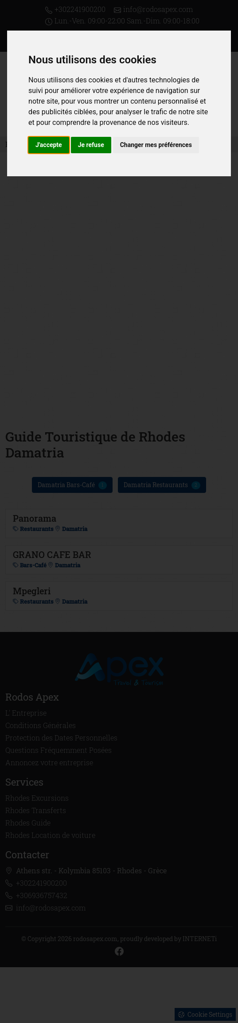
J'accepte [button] (48, 144)
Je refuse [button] (91, 144)
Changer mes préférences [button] (156, 144)
